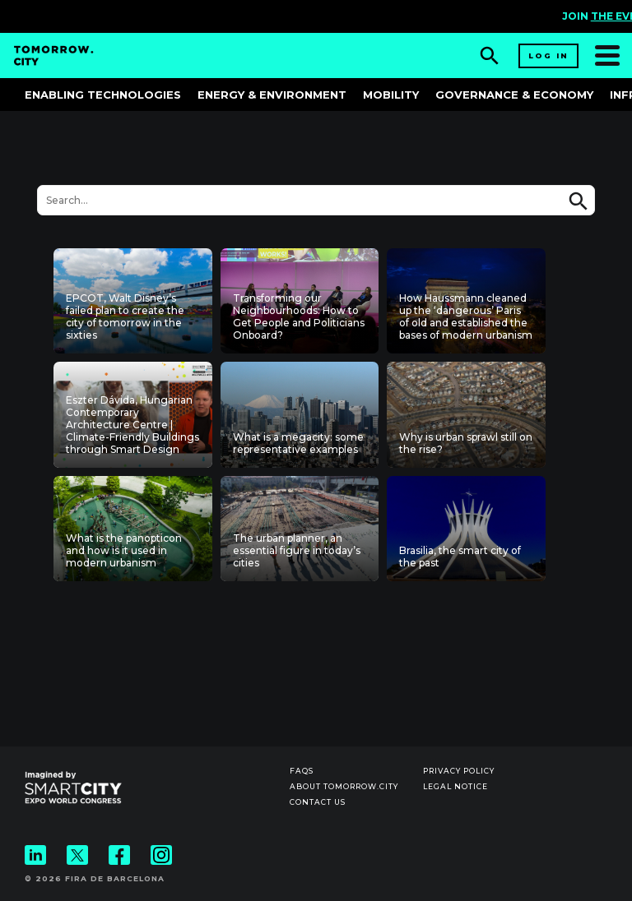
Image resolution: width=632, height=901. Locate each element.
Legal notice (455, 786)
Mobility (391, 94)
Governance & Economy (514, 94)
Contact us (318, 801)
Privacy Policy (459, 770)
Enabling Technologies (103, 94)
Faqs (302, 770)
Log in (548, 55)
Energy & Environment (272, 94)
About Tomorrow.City (344, 786)
